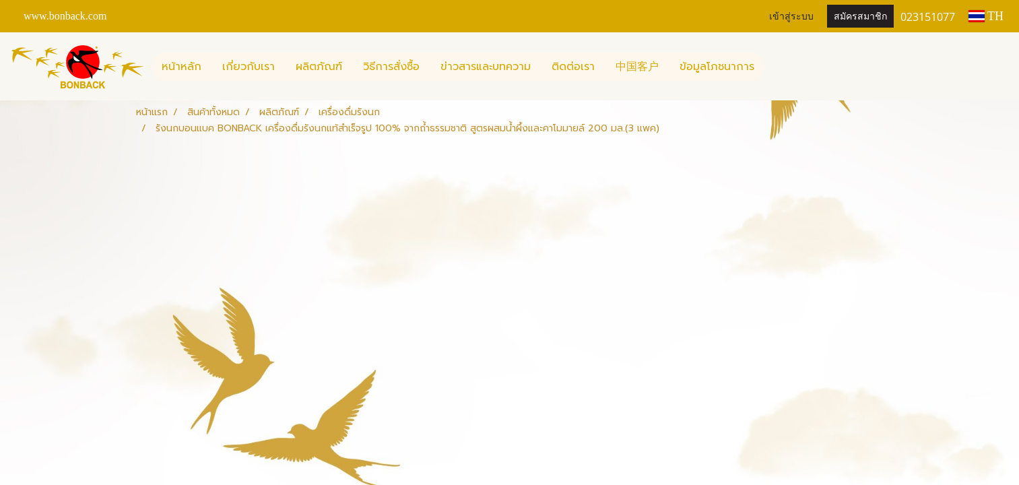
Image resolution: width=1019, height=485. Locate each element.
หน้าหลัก (181, 67)
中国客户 (637, 67)
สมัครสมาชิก (860, 16)
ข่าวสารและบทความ (485, 67)
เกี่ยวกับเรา (248, 67)
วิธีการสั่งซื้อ (391, 67)
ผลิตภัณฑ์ (319, 67)
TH (986, 16)
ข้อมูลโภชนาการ (717, 67)
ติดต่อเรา (573, 67)
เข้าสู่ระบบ (791, 16)
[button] (776, 66)
